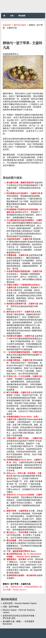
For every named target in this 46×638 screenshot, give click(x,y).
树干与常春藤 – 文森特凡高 (19, 392)
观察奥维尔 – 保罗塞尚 (17, 559)
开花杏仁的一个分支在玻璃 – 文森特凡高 (24, 376)
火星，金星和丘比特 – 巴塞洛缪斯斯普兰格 (23, 587)
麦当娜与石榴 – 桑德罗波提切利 (21, 183)
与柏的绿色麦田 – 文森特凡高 (20, 239)
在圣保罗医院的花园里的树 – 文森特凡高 (24, 271)
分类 (11, 15)
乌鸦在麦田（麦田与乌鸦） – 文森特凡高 (24, 438)
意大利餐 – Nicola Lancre (14, 590)
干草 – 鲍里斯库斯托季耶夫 (19, 551)
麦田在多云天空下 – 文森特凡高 (21, 312)
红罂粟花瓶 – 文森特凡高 (18, 255)
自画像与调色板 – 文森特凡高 (20, 360)
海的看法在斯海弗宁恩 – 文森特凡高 (23, 304)
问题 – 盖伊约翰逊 (11, 607)
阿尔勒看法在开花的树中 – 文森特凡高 (24, 193)
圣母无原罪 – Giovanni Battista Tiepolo (20, 603)
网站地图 (21, 15)
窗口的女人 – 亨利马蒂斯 (18, 532)
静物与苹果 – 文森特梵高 (18, 511)
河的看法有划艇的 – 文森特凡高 (21, 336)
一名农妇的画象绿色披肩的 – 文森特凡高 (24, 352)
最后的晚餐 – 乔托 (15, 540)
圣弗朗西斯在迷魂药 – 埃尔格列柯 (22, 575)
